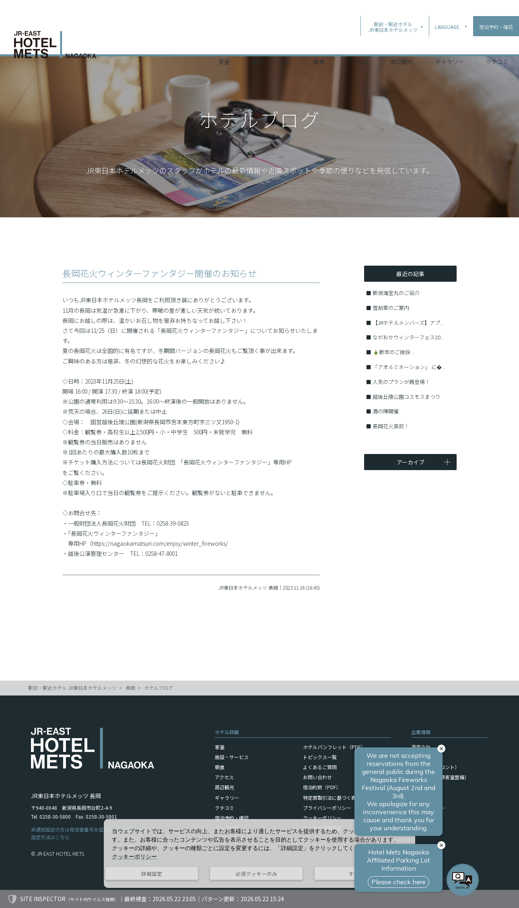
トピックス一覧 (320, 756)
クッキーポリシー (322, 817)
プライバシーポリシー (327, 807)
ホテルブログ (158, 687)
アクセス (357, 44)
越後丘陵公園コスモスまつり (407, 396)
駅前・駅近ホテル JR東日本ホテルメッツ (72, 687)
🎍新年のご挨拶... (393, 352)
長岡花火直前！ (391, 426)
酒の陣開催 (386, 411)
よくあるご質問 (320, 767)
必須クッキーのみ (256, 873)
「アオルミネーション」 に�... (409, 367)
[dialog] (259, 853)
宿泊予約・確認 (232, 817)
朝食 (319, 44)
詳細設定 (151, 873)
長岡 (130, 687)
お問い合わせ (317, 777)
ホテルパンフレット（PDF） (334, 746)
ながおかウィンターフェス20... (408, 337)
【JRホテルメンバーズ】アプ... (408, 322)
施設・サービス (271, 44)
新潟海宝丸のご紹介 (396, 293)
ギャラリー (449, 44)
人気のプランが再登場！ (401, 382)
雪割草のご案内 (391, 308)
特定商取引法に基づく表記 (332, 797)
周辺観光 (402, 44)
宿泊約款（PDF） (322, 787)
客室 (224, 44)
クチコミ (497, 44)
